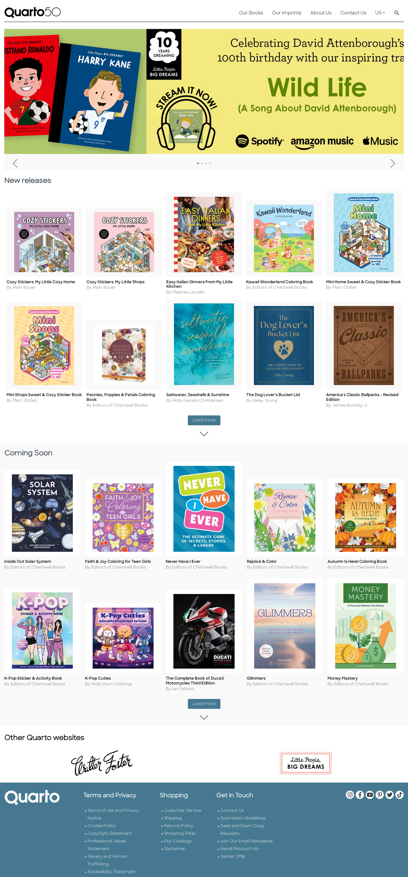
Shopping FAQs (180, 832)
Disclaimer (174, 847)
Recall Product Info (239, 847)
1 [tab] (198, 164)
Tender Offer (233, 855)
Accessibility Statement (111, 870)
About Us (320, 13)
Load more (206, 420)
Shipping (173, 817)
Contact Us (353, 13)
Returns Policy (178, 824)
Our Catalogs (178, 840)
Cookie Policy (102, 824)
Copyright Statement (110, 832)
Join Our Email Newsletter (246, 840)
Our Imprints (286, 13)
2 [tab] (202, 164)
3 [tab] (206, 164)
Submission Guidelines (243, 817)
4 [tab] (210, 164)
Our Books (251, 13)
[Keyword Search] (396, 13)
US (378, 13)
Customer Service (182, 809)
